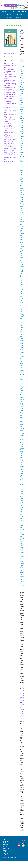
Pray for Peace (8, 136)
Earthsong (7, 85)
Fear (21, 702)
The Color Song (8, 141)
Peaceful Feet (8, 129)
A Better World (8, 64)
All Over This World (10, 69)
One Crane (7, 123)
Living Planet (8, 98)
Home (4, 11)
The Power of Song (10, 53)
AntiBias (22, 693)
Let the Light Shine (9, 96)
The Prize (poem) (9, 143)
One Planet (7, 125)
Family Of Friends (9, 87)
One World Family (9, 127)
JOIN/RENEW (11, 5)
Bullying (22, 695)
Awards (18, 18)
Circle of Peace (8, 75)
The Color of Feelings (10, 139)
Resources (18, 14)
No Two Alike (8, 118)
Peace (22, 717)
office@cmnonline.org (9, 857)
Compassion (24, 697)
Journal (9, 18)
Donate (21, 5)
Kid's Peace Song (9, 94)
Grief (21, 708)
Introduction (7, 50)
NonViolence (24, 711)
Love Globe (7, 102)
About (12, 11)
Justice (22, 709)
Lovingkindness (8, 109)
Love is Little (7, 107)
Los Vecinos (7, 100)
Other (22, 713)
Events (8, 14)
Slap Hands (7, 138)
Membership (22, 11)
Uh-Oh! (6, 145)
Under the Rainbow (10, 147)
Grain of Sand (8, 89)
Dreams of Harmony (10, 84)
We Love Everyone (9, 152)
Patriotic (22, 715)
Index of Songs (8, 56)
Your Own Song (8, 161)
